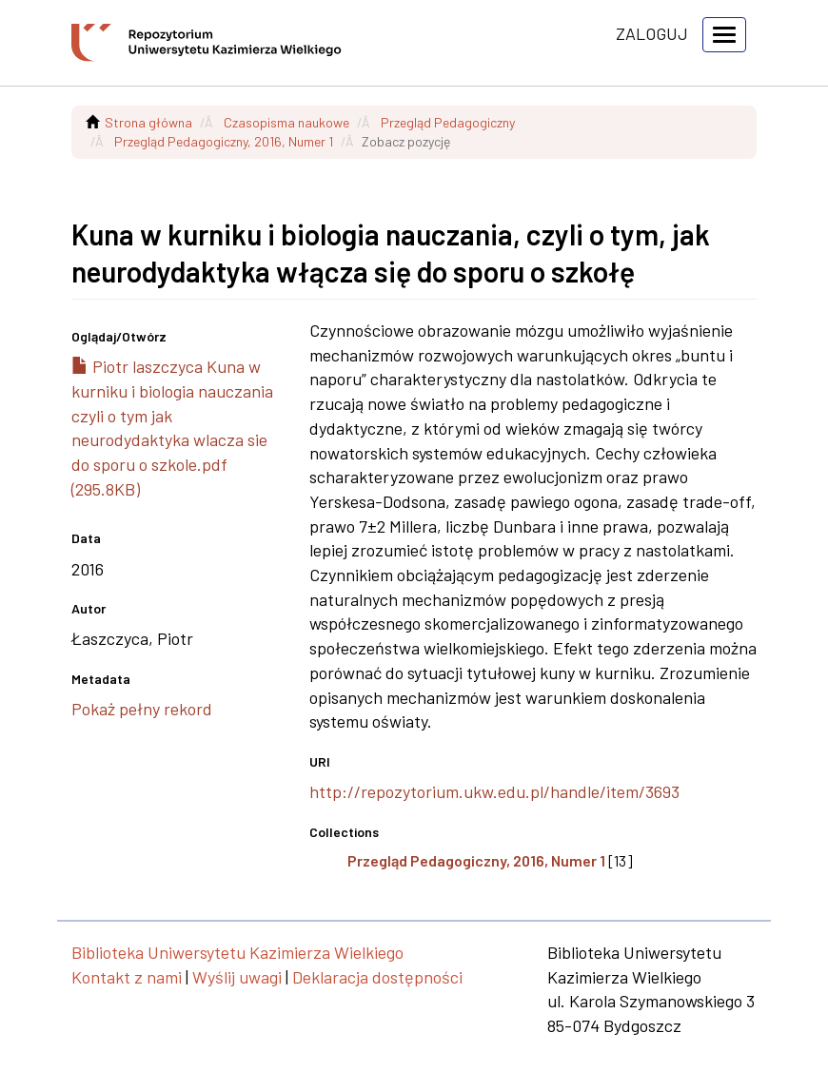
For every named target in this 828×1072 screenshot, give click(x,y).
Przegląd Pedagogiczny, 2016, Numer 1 (223, 141)
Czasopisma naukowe (286, 122)
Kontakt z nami (126, 976)
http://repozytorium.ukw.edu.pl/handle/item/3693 (494, 791)
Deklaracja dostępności (377, 976)
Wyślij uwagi (237, 976)
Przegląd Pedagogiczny (448, 122)
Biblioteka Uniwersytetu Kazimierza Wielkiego (237, 952)
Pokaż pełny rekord (141, 708)
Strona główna (148, 122)
